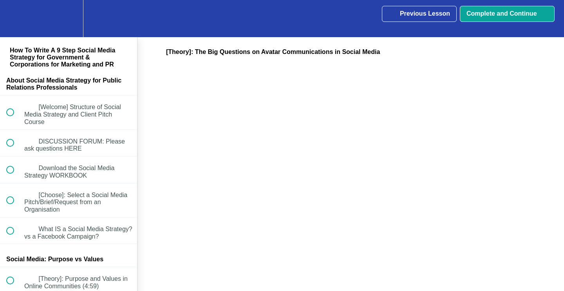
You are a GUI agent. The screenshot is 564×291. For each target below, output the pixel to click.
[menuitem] (68, 18)
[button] (14, 18)
